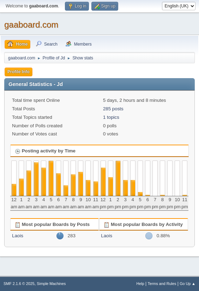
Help (140, 283)
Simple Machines (51, 283)
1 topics (111, 117)
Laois (17, 235)
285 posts (113, 108)
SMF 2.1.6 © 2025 (19, 283)
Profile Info (18, 71)
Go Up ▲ (187, 283)
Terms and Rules (162, 283)
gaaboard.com (31, 24)
